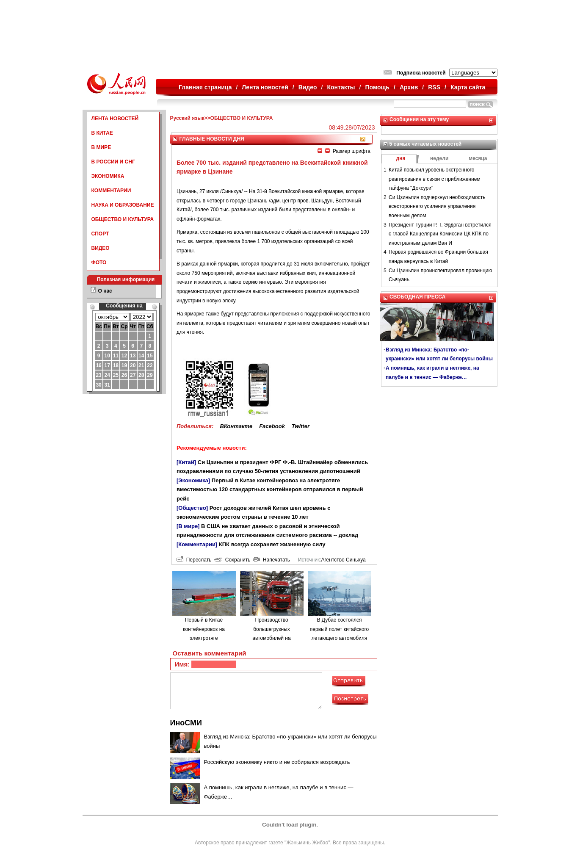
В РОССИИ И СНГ (113, 162)
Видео (307, 87)
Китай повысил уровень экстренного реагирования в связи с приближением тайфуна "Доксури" (435, 179)
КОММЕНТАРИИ (111, 191)
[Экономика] (193, 480)
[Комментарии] (197, 544)
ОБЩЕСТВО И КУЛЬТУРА (122, 219)
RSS (434, 87)
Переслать (194, 560)
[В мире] (188, 526)
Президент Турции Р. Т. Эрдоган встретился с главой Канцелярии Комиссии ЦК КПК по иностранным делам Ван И (440, 234)
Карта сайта (467, 87)
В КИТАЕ (102, 133)
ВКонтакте (236, 426)
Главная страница (205, 87)
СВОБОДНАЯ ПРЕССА (417, 297)
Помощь (377, 87)
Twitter (300, 426)
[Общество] (192, 508)
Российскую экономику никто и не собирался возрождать (277, 762)
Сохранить (232, 560)
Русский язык (187, 118)
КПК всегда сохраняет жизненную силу (272, 544)
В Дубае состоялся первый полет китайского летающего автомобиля (339, 629)
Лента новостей (265, 87)
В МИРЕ (101, 147)
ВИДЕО (100, 248)
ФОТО (99, 262)
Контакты (341, 87)
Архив (409, 87)
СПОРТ (100, 234)
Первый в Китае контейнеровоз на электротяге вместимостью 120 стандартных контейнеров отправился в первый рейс (270, 489)
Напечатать (271, 560)
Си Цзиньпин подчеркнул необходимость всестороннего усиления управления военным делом (437, 206)
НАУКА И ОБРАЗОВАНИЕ (122, 205)
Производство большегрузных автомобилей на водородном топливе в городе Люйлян (271, 638)
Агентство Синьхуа (343, 560)
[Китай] (186, 462)
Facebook (272, 426)
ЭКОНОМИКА (107, 176)
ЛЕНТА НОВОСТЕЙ (115, 119)
